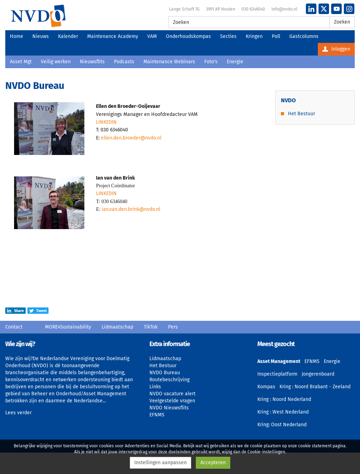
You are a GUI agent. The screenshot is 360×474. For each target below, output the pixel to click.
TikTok (151, 327)
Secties (228, 36)
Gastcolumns (304, 36)
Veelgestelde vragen (172, 401)
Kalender (68, 36)
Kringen (254, 36)
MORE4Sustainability (68, 327)
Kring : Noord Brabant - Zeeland (315, 387)
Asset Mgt (21, 62)
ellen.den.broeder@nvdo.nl (131, 138)
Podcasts (124, 62)
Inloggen (336, 49)
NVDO (38, 16)
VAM (152, 36)
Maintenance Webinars (169, 62)
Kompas (266, 387)
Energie (235, 62)
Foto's (211, 62)
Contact (13, 327)
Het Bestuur (301, 114)
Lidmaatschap (117, 327)
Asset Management (278, 361)
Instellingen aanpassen (160, 463)
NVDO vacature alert (172, 394)
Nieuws (40, 36)
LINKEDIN (106, 122)
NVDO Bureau (164, 373)
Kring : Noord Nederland (284, 399)
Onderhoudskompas (188, 36)
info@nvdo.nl (284, 9)
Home (16, 36)
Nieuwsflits (92, 62)
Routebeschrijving (169, 380)
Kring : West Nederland (283, 412)
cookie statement (315, 445)
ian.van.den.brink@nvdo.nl (131, 209)
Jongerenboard (318, 374)
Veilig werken (56, 62)
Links (155, 387)
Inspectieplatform (277, 374)
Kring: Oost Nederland (282, 425)
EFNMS (157, 415)
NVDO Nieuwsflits (169, 408)
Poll (276, 36)
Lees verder (18, 413)
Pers (173, 327)
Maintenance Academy (112, 36)
